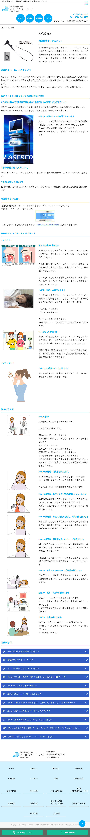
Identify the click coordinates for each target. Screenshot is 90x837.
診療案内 (29, 18)
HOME (2, 27)
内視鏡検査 (79, 778)
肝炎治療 (34, 791)
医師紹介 (20, 18)
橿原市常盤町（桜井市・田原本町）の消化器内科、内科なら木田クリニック (42, 825)
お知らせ (34, 768)
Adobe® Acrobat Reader (48, 225)
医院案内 (39, 18)
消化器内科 (11, 791)
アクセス (48, 18)
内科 (56, 778)
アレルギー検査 (78, 803)
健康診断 (11, 803)
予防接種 (34, 803)
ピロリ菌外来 (56, 791)
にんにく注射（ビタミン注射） (56, 802)
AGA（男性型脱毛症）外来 (78, 789)
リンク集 (56, 813)
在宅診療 (34, 813)
